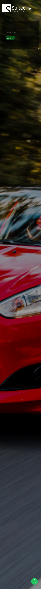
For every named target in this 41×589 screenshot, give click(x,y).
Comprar (10, 38)
